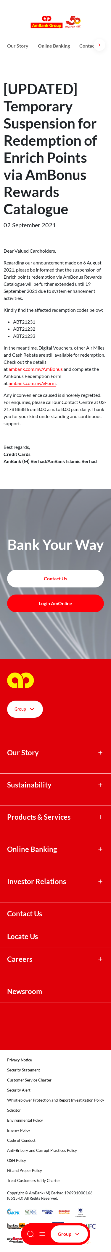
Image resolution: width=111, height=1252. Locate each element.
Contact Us (24, 914)
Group (69, 1234)
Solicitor (14, 1110)
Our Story (17, 45)
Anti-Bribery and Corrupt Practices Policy (42, 1150)
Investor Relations (36, 881)
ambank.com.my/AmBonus (36, 369)
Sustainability (29, 785)
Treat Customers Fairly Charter (33, 1180)
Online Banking (54, 45)
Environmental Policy (25, 1120)
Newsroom (25, 991)
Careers (19, 959)
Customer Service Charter (29, 1080)
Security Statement (23, 1070)
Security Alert (18, 1090)
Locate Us (22, 936)
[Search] (30, 1234)
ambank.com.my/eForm (32, 383)
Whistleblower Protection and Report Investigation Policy (55, 1100)
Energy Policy (18, 1130)
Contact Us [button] (55, 578)
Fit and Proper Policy (24, 1170)
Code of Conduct (21, 1140)
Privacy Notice (19, 1060)
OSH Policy (16, 1160)
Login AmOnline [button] (55, 603)
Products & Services (38, 817)
